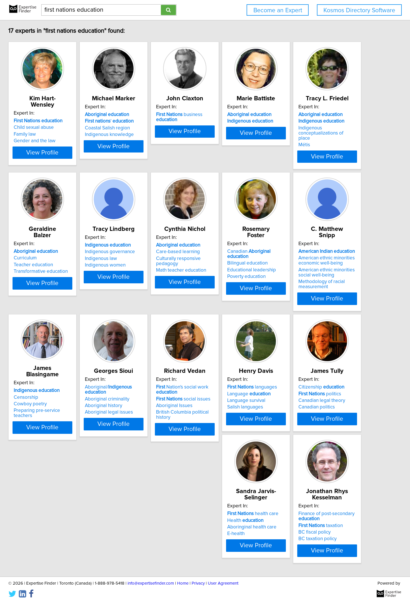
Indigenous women (230, 282)
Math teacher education (321, 282)
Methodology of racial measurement (148, 437)
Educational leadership (64, 418)
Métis (45, 287)
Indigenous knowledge (149, 140)
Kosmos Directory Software (359, 10)
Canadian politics (228, 566)
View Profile (76, 168)
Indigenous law (226, 276)
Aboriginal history (314, 418)
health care (321, 546)
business (244, 120)
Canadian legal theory (233, 560)
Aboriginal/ (330, 404)
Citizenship (233, 546)
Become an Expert (277, 10)
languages (150, 546)
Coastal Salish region (147, 134)
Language (146, 553)
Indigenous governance (235, 269)
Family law (51, 134)
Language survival (144, 560)
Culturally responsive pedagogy (330, 276)
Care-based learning (318, 269)
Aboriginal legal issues (320, 424)
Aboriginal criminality (318, 411)
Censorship (222, 408)
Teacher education (144, 276)
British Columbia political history (74, 571)
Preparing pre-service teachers (243, 421)
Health (314, 553)
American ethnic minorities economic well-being (153, 414)
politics (231, 553)
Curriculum (136, 269)
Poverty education (59, 424)
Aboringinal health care (320, 560)
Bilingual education (60, 411)
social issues (67, 558)
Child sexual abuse (60, 127)
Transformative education (152, 282)
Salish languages (143, 566)
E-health (304, 566)
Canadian (72, 404)
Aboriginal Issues (58, 565)
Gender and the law (60, 140)
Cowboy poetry (226, 415)
